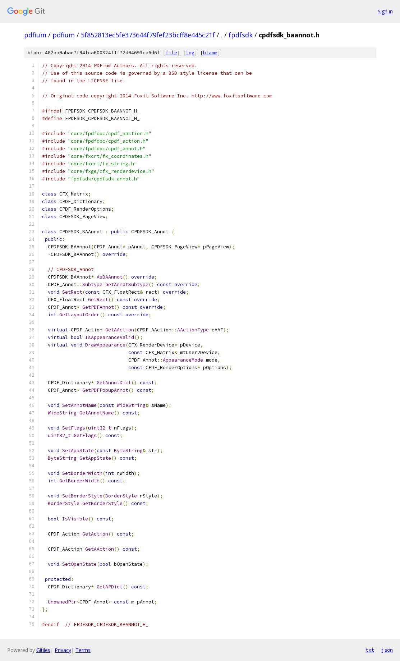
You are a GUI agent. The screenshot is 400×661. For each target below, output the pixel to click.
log (190, 53)
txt (369, 650)
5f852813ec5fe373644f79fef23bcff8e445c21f (148, 35)
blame (210, 53)
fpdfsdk (241, 35)
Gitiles (43, 650)
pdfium (35, 35)
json (387, 650)
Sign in (385, 11)
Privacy (63, 650)
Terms (83, 650)
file (171, 53)
